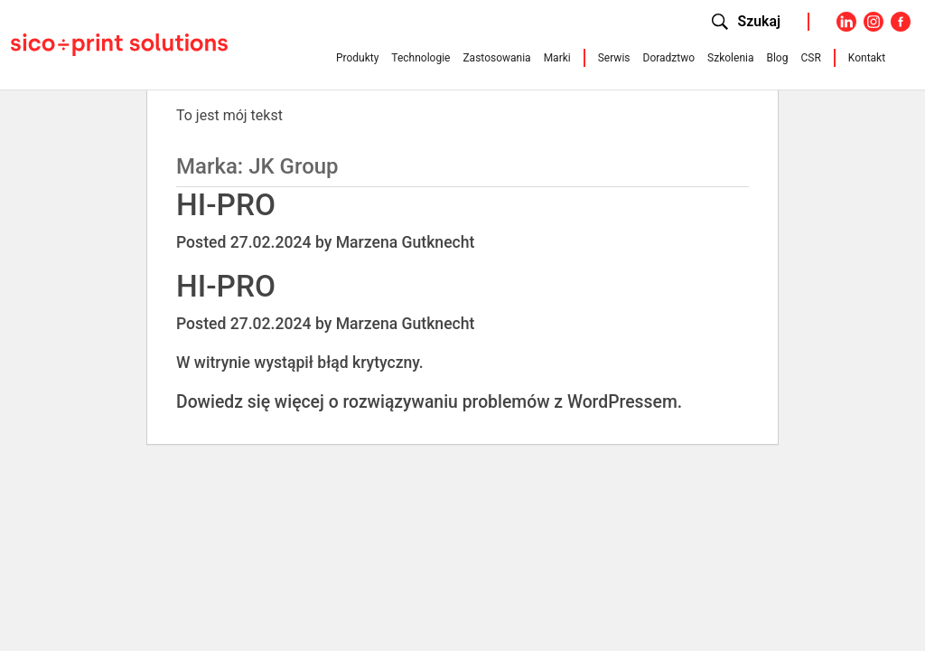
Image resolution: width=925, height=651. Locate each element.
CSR (810, 58)
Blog (777, 58)
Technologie (420, 58)
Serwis (614, 58)
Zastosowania (496, 58)
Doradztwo (669, 58)
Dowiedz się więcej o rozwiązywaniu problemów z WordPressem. (429, 402)
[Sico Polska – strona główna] (119, 43)
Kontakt (866, 58)
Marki (557, 58)
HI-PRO (226, 204)
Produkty (357, 58)
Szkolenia (730, 58)
